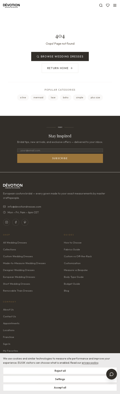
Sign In (6, 343)
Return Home (60, 68)
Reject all (60, 370)
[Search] (101, 5)
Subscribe (60, 158)
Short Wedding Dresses (16, 283)
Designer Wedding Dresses (18, 270)
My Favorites (10, 350)
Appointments (11, 323)
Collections (9, 249)
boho (65, 97)
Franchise (8, 336)
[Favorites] (108, 5)
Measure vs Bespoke (76, 270)
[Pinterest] (24, 222)
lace (53, 97)
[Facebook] (15, 222)
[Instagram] (6, 222)
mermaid (38, 97)
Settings (60, 379)
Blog (66, 290)
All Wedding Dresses (15, 242)
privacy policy (90, 362)
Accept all (60, 387)
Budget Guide (72, 283)
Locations (8, 330)
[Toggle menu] (115, 5)
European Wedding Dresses (19, 276)
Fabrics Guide (72, 249)
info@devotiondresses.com (22, 206)
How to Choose (73, 242)
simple (79, 97)
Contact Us (9, 316)
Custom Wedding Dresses (18, 256)
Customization (72, 263)
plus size (95, 97)
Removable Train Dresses (18, 290)
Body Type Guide (74, 276)
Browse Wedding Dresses (60, 56)
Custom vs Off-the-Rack (78, 256)
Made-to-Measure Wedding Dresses (24, 263)
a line (23, 97)
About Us (8, 309)
